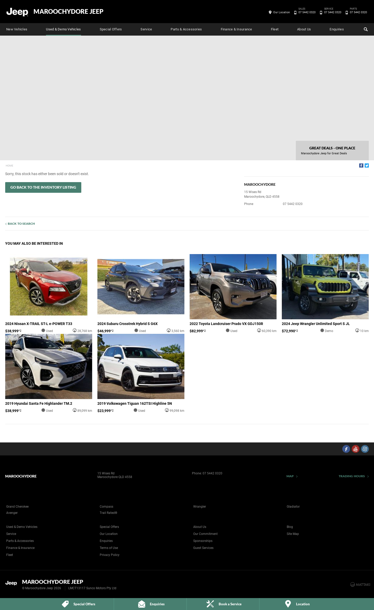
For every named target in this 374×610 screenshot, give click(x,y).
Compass (106, 506)
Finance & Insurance (236, 29)
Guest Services (203, 548)
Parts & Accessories (186, 29)
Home (9, 165)
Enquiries (337, 29)
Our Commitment (205, 534)
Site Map (293, 534)
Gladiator (293, 506)
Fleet (274, 29)
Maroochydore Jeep (68, 11)
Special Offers (111, 29)
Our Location (281, 12)
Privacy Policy (109, 555)
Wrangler (199, 506)
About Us (304, 29)
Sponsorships (202, 541)
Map (290, 476)
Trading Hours (352, 476)
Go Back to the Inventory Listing (43, 187)
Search (365, 28)
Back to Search (21, 224)
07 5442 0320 (306, 12)
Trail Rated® (108, 513)
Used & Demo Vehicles (63, 29)
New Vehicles (16, 29)
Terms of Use (109, 548)
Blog (290, 527)
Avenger (12, 513)
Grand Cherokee (17, 506)
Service (146, 29)
